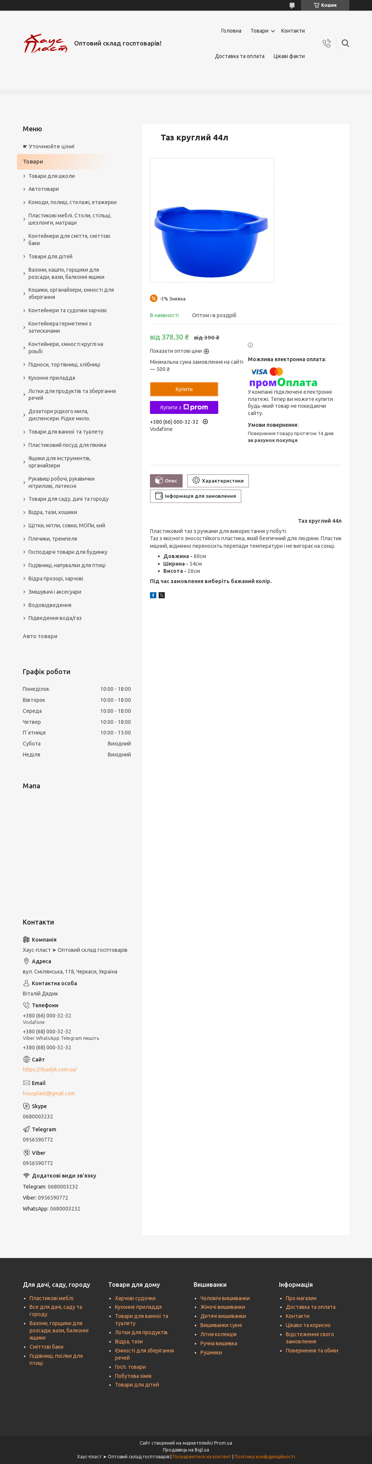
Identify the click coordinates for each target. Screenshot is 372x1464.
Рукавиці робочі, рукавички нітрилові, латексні (61, 482)
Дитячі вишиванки (223, 1316)
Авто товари (40, 636)
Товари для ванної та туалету (65, 432)
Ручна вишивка (218, 1343)
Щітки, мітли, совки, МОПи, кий (66, 525)
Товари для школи (51, 176)
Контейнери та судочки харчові (67, 310)
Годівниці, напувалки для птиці (67, 565)
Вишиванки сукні (221, 1325)
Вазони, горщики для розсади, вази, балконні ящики (59, 1330)
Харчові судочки (135, 1298)
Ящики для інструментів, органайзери (59, 462)
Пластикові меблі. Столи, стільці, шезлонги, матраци (69, 219)
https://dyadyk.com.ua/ (50, 1069)
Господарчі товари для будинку (67, 552)
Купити (184, 389)
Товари (259, 31)
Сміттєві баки (46, 1347)
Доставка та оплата (240, 56)
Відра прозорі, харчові (55, 579)
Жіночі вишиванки (222, 1307)
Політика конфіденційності (265, 1456)
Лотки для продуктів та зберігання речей (72, 394)
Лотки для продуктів (141, 1332)
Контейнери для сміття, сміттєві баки (69, 239)
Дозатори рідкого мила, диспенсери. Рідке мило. (59, 414)
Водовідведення (49, 605)
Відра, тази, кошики (52, 512)
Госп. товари (130, 1367)
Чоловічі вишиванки (225, 1298)
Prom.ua (223, 1442)
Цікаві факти (289, 56)
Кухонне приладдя (51, 378)
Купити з (184, 407)
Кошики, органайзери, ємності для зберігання (71, 293)
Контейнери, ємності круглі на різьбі (65, 347)
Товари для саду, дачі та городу (68, 499)
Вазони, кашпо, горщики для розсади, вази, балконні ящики (66, 273)
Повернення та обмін (312, 1351)
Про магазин (301, 1298)
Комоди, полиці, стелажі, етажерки (72, 202)
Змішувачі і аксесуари (54, 592)
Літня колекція (218, 1334)
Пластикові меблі (51, 1298)
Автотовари (43, 189)
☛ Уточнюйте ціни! (48, 146)
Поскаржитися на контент (202, 1456)
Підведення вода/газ (55, 618)
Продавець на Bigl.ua (186, 1449)
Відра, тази (129, 1341)
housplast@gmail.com (49, 1093)
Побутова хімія (133, 1376)
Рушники (211, 1352)
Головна (231, 31)
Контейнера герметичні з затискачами (59, 327)
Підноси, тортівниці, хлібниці (64, 365)
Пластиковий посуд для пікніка (67, 445)
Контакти (293, 31)
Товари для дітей (50, 256)
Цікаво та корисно (308, 1325)
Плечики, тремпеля (52, 539)
